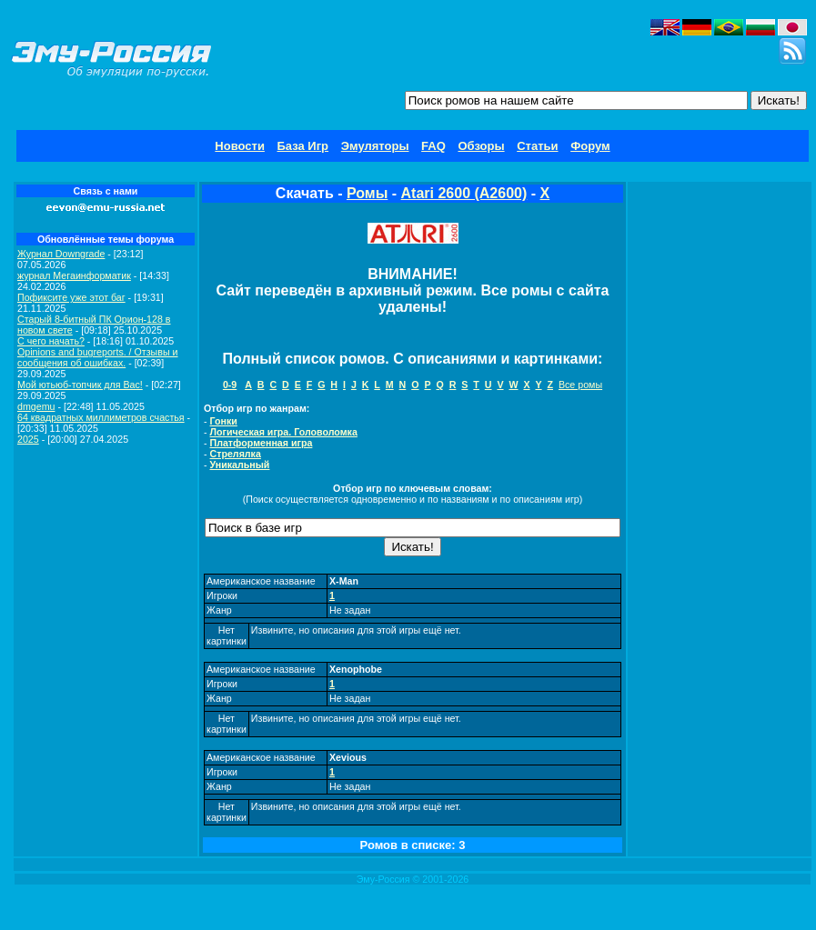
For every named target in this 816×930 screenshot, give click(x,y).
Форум (589, 146)
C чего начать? (51, 340)
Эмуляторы (375, 146)
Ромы (367, 193)
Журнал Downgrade (61, 253)
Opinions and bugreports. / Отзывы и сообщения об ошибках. (97, 357)
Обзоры (481, 146)
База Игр (303, 146)
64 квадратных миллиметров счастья (101, 417)
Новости (240, 146)
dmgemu (36, 406)
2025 (28, 439)
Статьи (537, 146)
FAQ (433, 146)
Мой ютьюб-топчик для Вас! (80, 384)
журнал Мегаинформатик (74, 275)
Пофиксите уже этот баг (71, 297)
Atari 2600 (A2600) (464, 193)
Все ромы (580, 384)
